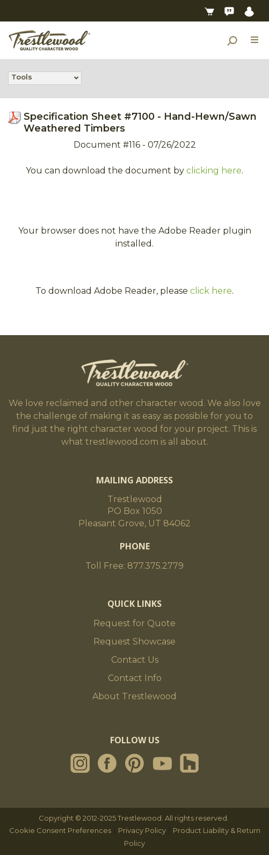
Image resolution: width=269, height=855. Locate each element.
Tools (21, 78)
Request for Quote (134, 623)
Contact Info (135, 678)
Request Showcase (134, 641)
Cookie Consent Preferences (60, 830)
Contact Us (134, 660)
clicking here (214, 170)
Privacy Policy (142, 830)
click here (211, 291)
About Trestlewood (134, 696)
